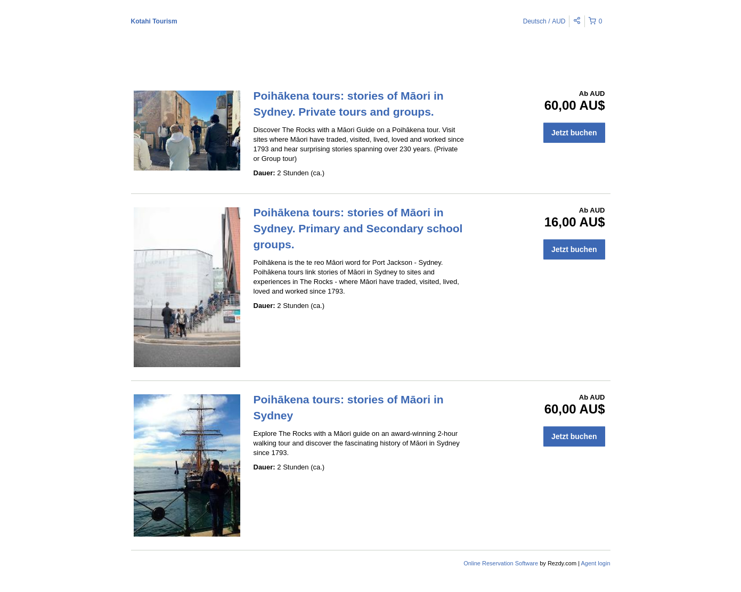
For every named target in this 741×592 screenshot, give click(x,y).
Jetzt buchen (574, 132)
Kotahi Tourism (154, 21)
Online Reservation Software (500, 563)
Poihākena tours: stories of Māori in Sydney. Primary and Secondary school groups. (358, 228)
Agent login (595, 563)
